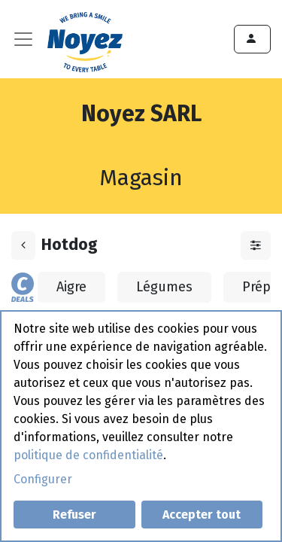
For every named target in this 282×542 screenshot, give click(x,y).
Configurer (43, 479)
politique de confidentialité (88, 455)
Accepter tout (201, 514)
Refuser (74, 514)
